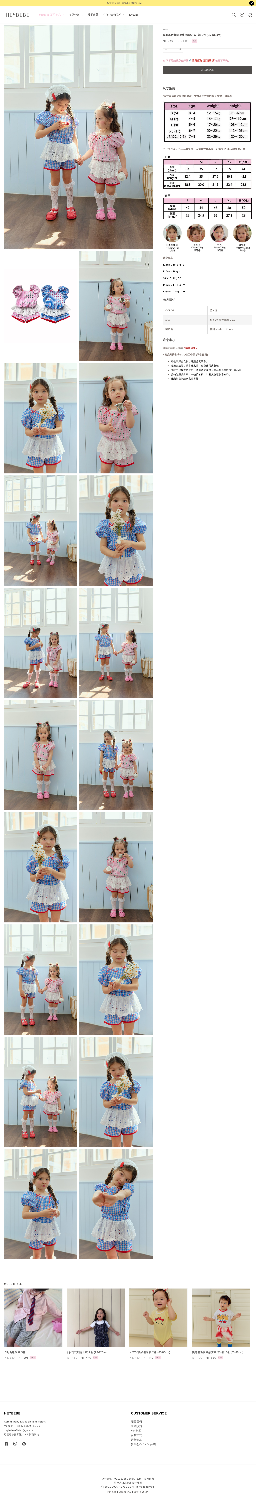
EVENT (134, 14)
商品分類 (74, 14)
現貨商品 (93, 14)
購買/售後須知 (142, 1492)
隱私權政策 (125, 1492)
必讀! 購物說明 (112, 14)
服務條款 (111, 1492)
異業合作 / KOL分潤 (143, 1444)
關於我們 (136, 1421)
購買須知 (136, 1426)
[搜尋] (234, 15)
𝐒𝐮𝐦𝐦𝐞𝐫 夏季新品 (50, 14)
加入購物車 (207, 69)
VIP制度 (136, 1430)
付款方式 (136, 1435)
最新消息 (136, 1439)
